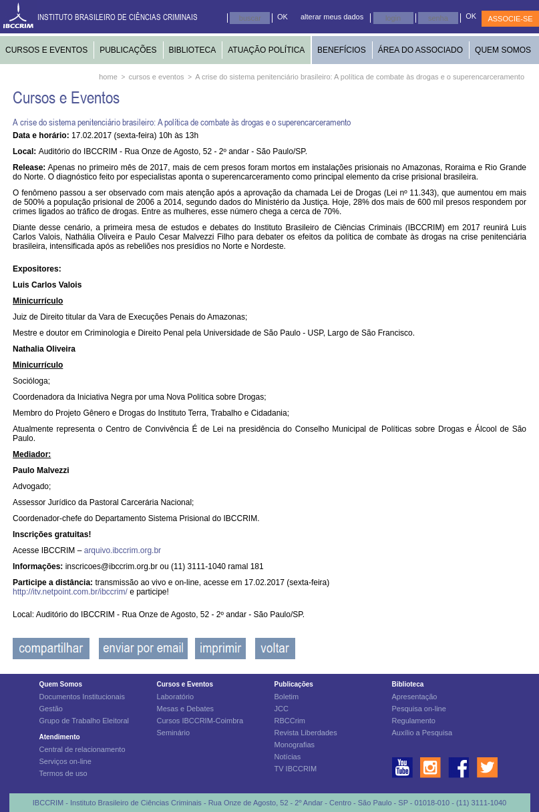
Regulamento (413, 721)
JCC (282, 709)
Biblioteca (408, 684)
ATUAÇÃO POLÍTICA (266, 50)
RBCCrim (290, 721)
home (108, 77)
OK (282, 17)
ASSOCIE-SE (510, 19)
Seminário (173, 733)
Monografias (295, 745)
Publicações (294, 684)
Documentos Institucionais (82, 697)
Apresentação (414, 697)
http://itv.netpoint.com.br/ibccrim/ (71, 591)
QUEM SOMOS (503, 50)
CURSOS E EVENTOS (46, 50)
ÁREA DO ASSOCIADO (420, 50)
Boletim (287, 697)
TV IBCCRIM (296, 769)
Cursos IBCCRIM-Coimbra (200, 721)
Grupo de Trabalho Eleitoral (84, 721)
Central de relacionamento (82, 749)
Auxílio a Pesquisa (422, 733)
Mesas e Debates (185, 709)
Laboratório (175, 697)
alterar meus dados (332, 17)
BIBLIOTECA (192, 50)
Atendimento (59, 737)
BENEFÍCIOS (341, 50)
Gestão (51, 709)
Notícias (288, 757)
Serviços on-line (65, 761)
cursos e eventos (156, 77)
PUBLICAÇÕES (128, 50)
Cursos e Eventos (185, 684)
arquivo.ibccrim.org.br (122, 550)
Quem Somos (60, 684)
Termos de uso (63, 773)
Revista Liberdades (306, 733)
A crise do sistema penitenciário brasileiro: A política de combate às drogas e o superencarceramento (359, 77)
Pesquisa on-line (419, 709)
